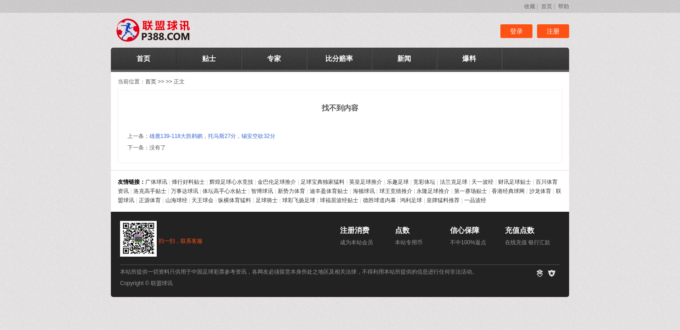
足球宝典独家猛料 (323, 182)
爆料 (469, 58)
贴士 (209, 58)
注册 (553, 31)
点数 (402, 230)
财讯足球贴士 (514, 182)
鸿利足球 (411, 200)
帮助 (563, 6)
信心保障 (464, 230)
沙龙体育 (540, 191)
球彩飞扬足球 (298, 200)
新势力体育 (291, 191)
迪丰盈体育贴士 (329, 191)
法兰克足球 (453, 182)
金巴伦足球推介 (277, 182)
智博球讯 (262, 191)
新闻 (404, 58)
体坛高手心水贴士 (225, 191)
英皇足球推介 (365, 182)
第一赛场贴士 (470, 191)
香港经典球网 (508, 191)
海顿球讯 (364, 191)
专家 (274, 58)
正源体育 (150, 200)
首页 (546, 6)
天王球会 (203, 200)
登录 (516, 31)
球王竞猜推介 (395, 191)
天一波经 (483, 182)
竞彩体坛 (424, 182)
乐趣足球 (398, 182)
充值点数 (519, 230)
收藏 (529, 6)
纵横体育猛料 (234, 200)
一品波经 (475, 200)
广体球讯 (156, 182)
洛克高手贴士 (149, 191)
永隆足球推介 (433, 191)
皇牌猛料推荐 (443, 200)
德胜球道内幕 (379, 200)
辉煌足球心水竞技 (231, 182)
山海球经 (176, 200)
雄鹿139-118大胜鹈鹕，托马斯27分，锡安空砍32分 (212, 136)
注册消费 (354, 230)
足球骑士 (267, 200)
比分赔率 (339, 58)
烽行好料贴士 (188, 182)
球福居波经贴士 (339, 200)
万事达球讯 (184, 191)
